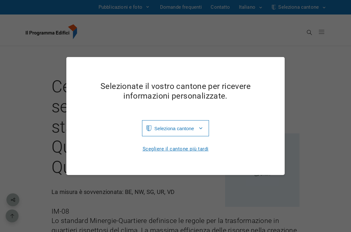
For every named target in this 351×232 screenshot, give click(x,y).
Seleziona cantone (174, 128)
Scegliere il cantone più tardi (176, 149)
